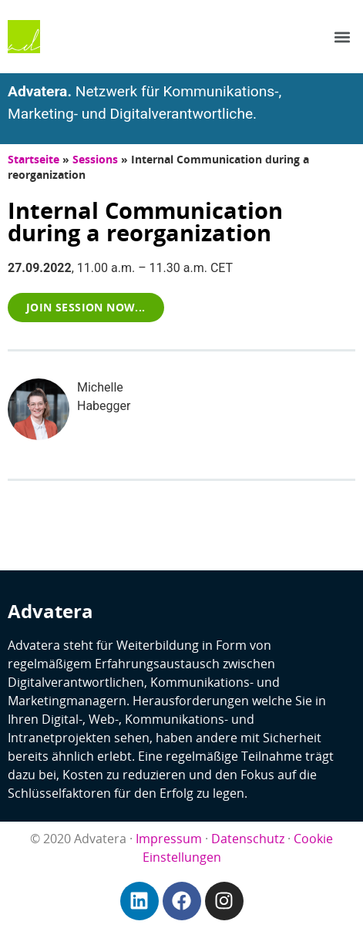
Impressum (169, 838)
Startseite (33, 159)
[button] (342, 36)
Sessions (95, 159)
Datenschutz (247, 838)
